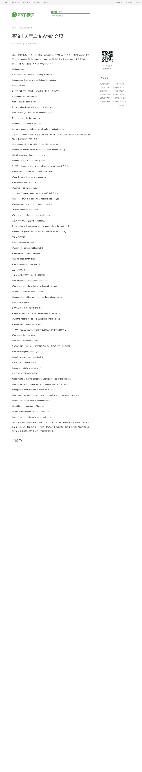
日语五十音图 (105, 87)
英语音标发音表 (120, 101)
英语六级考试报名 (106, 84)
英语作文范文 (119, 91)
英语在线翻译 (105, 94)
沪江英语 (15, 28)
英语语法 (29, 28)
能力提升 (22, 28)
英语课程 (103, 91)
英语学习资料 (119, 94)
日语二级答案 (119, 84)
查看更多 (121, 105)
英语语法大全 (105, 101)
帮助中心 (37, 2)
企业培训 (46, 2)
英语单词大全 (119, 87)
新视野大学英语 (120, 98)
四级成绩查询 (105, 98)
